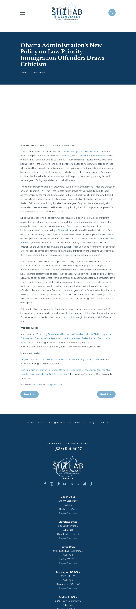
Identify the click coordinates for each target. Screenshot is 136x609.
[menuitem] (24, 603)
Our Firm (41, 380)
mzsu (37, 343)
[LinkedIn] (71, 442)
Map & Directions (68, 471)
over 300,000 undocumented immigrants (85, 114)
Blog (91, 380)
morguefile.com (54, 343)
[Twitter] (77, 442)
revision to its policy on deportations (81, 109)
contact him (68, 275)
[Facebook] (45, 442)
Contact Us (103, 380)
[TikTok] (58, 442)
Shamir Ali (63, 188)
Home (30, 380)
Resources (80, 380)
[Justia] (90, 442)
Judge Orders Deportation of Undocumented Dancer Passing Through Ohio (59, 317)
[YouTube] (64, 442)
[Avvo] (84, 442)
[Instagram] (51, 442)
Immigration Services (60, 380)
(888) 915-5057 (68, 407)
